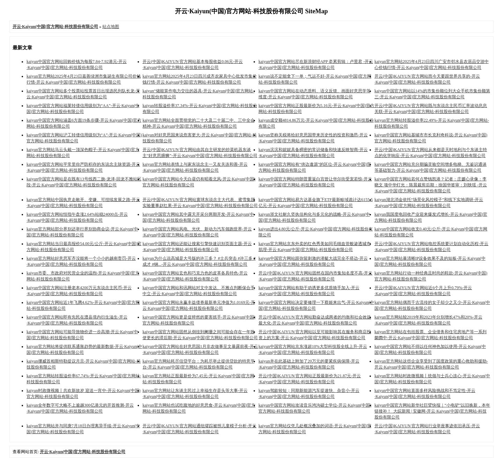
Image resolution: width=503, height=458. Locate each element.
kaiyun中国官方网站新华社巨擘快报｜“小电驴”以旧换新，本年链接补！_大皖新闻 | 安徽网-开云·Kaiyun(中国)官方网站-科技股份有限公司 (432, 411)
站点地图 (110, 26)
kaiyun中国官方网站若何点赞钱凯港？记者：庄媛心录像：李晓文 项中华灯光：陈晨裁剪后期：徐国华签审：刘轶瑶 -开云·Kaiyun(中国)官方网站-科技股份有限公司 (430, 185)
